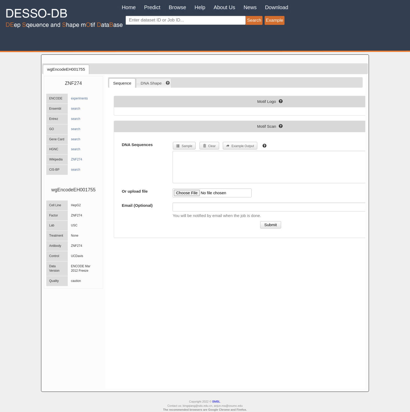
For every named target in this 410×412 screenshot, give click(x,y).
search (75, 108)
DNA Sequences (137, 144)
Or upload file (135, 191)
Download (276, 7)
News (250, 7)
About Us (224, 7)
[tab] (66, 69)
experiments (79, 98)
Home (129, 7)
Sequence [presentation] (122, 83)
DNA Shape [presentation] (151, 83)
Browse (177, 7)
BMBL (216, 401)
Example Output (240, 146)
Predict (152, 7)
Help (200, 7)
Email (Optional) (137, 205)
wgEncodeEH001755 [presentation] (66, 69)
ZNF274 (76, 159)
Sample (184, 146)
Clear (209, 146)
